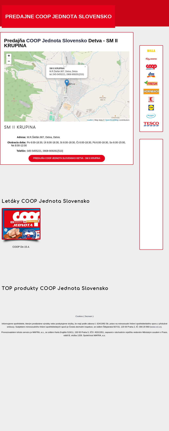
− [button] (9, 61)
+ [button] (9, 56)
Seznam (88, 316)
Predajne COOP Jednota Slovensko (58, 16)
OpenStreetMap (112, 120)
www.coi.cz (156, 327)
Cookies (79, 316)
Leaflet (90, 120)
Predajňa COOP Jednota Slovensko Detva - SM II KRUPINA (66, 158)
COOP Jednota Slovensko (56, 40)
